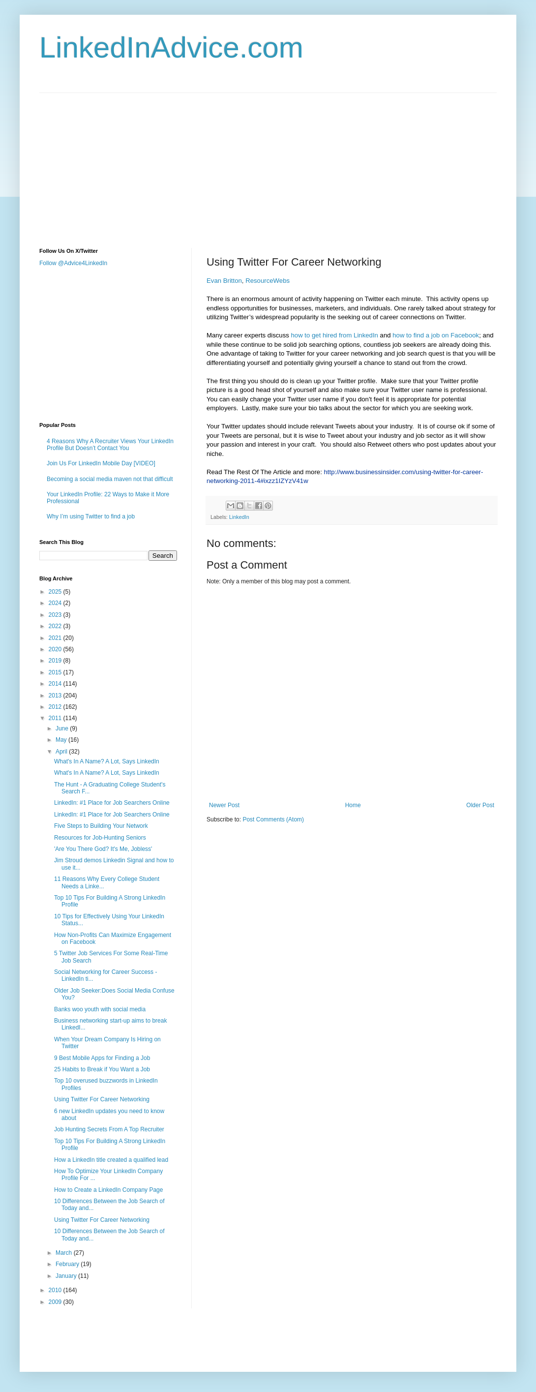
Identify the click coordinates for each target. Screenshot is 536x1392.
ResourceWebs (267, 280)
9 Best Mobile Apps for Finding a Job (102, 1058)
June (63, 728)
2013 (56, 695)
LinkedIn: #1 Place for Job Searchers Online (112, 802)
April (62, 751)
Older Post (480, 805)
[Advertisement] (208, 162)
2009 (56, 1302)
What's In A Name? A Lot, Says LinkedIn (106, 761)
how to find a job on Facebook (435, 335)
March (65, 1252)
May (62, 739)
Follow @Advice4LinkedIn (73, 263)
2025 (56, 591)
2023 (56, 614)
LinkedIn (239, 517)
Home (353, 805)
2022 (56, 626)
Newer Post (224, 805)
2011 (56, 718)
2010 (56, 1290)
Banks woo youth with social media (100, 1009)
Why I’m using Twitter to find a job (91, 516)
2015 (56, 672)
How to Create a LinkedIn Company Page (108, 1189)
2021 (56, 638)
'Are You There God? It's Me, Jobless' (103, 849)
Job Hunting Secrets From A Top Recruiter (109, 1129)
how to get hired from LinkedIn (334, 335)
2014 (56, 683)
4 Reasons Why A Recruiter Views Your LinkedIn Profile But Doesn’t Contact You (110, 445)
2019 (56, 660)
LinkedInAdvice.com (171, 47)
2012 (56, 706)
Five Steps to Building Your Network (101, 825)
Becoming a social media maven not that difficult (110, 479)
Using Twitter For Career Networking (101, 1099)
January (67, 1275)
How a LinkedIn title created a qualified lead (111, 1159)
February (68, 1264)
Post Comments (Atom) (273, 819)
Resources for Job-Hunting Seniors (100, 837)
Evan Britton (224, 280)
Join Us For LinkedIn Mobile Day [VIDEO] (101, 463)
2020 (56, 649)
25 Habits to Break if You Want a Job (102, 1069)
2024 (56, 603)
